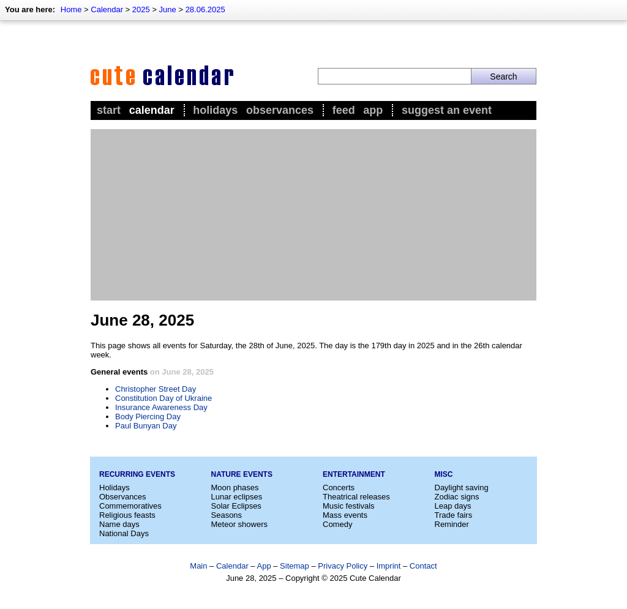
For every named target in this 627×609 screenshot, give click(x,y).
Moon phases (235, 487)
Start (109, 110)
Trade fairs (454, 515)
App (373, 110)
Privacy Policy (342, 565)
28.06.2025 (205, 9)
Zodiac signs (457, 496)
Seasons (226, 515)
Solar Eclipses (236, 505)
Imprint (389, 565)
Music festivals (349, 505)
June (167, 9)
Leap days (453, 505)
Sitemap (294, 565)
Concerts (339, 487)
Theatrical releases (356, 496)
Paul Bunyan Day (145, 425)
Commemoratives (130, 505)
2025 (141, 9)
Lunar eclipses (237, 496)
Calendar (107, 9)
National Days (124, 533)
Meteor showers (239, 524)
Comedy (337, 524)
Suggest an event (447, 110)
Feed (343, 110)
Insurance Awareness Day (161, 407)
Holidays (215, 110)
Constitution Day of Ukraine (163, 398)
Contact (423, 565)
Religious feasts (127, 515)
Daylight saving (462, 487)
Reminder (452, 524)
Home (71, 9)
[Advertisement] (313, 215)
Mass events (345, 515)
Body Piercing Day (148, 416)
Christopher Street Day (155, 389)
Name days (119, 524)
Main (198, 565)
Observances (280, 110)
